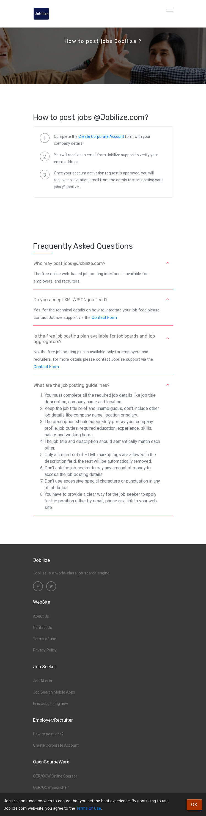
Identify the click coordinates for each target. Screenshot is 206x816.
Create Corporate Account (101, 136)
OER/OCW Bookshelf (51, 787)
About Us (41, 616)
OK (194, 804)
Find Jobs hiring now (50, 703)
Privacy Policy (45, 650)
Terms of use (44, 639)
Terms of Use (88, 808)
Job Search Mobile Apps (54, 692)
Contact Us (42, 627)
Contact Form (104, 317)
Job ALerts (42, 681)
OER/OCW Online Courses (55, 776)
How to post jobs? (48, 734)
